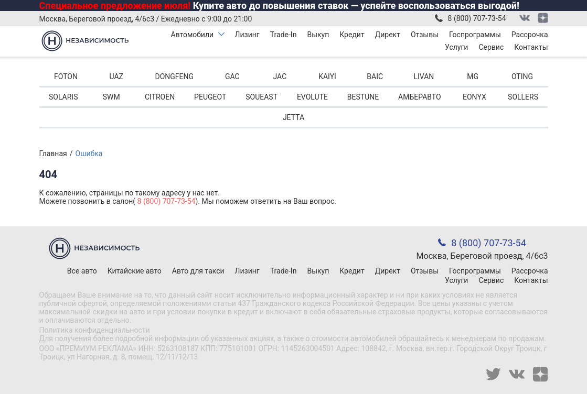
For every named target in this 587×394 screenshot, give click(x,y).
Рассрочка (529, 34)
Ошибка (89, 153)
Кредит (351, 34)
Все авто (82, 271)
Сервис (491, 47)
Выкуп (318, 34)
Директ (387, 34)
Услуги (456, 47)
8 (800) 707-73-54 (477, 18)
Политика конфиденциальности (94, 330)
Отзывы (425, 34)
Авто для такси (198, 271)
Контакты (531, 47)
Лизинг (247, 34)
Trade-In (283, 34)
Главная (53, 153)
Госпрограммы (475, 34)
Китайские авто (135, 271)
